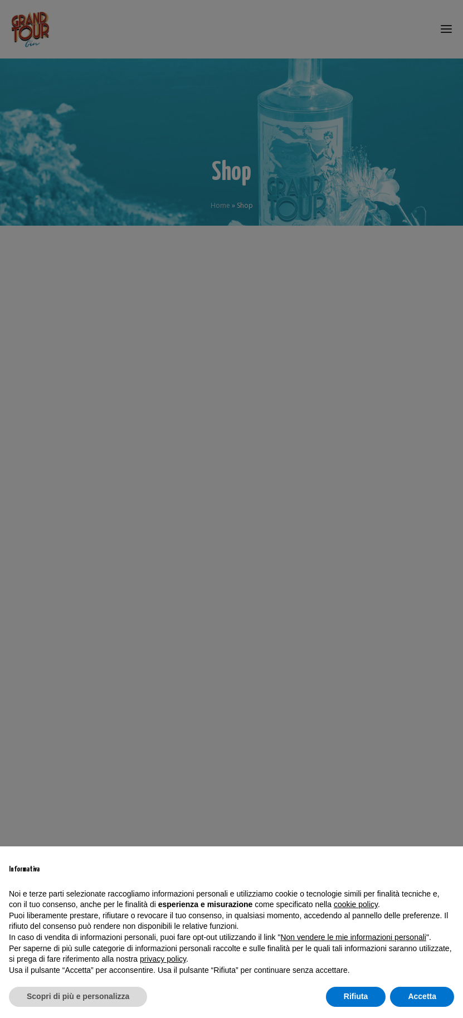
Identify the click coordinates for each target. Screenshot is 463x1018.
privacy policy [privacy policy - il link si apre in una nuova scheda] (163, 958)
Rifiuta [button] (356, 996)
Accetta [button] (422, 996)
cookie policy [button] (356, 904)
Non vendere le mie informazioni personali (353, 937)
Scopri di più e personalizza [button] (78, 996)
